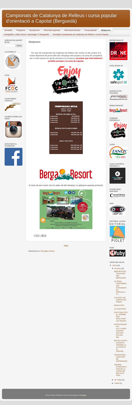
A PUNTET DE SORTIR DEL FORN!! (120, 300)
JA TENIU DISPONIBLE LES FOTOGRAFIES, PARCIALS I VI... (120, 287)
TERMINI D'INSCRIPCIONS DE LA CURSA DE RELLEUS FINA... (120, 370)
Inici (66, 245)
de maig (117, 380)
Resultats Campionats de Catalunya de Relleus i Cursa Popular (81, 34)
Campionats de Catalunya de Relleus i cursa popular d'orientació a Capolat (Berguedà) (61, 18)
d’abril (117, 383)
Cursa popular (90, 30)
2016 (114, 265)
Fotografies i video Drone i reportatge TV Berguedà (26, 34)
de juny (117, 268)
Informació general (52, 30)
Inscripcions (34, 30)
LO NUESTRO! (120, 309)
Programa (20, 30)
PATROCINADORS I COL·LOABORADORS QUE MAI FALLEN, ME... (120, 330)
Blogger (83, 395)
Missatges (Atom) (48, 251)
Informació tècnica (72, 30)
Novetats (8, 30)
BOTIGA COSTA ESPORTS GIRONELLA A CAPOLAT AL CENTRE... (120, 346)
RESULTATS (119, 305)
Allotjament (106, 30)
